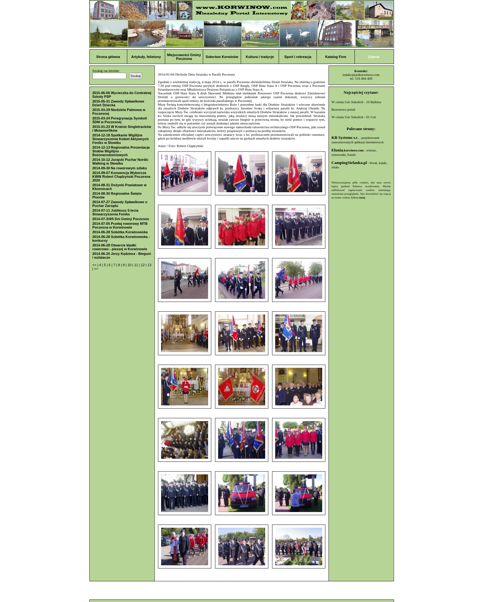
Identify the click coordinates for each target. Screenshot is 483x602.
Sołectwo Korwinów (222, 57)
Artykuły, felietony (146, 57)
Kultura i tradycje (260, 57)
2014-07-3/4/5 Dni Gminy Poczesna (120, 219)
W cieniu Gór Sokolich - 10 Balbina (356, 102)
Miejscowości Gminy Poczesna (184, 57)
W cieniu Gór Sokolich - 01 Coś (354, 117)
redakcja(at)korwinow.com (361, 75)
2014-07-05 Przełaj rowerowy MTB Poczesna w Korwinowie (120, 225)
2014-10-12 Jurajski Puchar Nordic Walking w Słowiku (120, 161)
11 (136, 265)
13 (149, 265)
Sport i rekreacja (297, 57)
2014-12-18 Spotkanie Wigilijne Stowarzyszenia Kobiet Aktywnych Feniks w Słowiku (120, 139)
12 (143, 265)
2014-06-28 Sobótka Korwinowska (120, 232)
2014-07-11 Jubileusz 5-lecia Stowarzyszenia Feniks (115, 212)
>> (96, 269)
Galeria (373, 57)
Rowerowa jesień (343, 109)
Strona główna (108, 57)
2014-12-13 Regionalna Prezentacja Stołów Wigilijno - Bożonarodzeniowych (121, 151)
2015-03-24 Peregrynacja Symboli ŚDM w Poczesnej (119, 120)
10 (130, 265)
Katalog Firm (335, 57)
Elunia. (348, 150)
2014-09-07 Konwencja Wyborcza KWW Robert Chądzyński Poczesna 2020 (121, 176)
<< (94, 265)
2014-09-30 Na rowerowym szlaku (119, 168)
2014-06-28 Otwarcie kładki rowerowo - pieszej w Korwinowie (119, 247)
